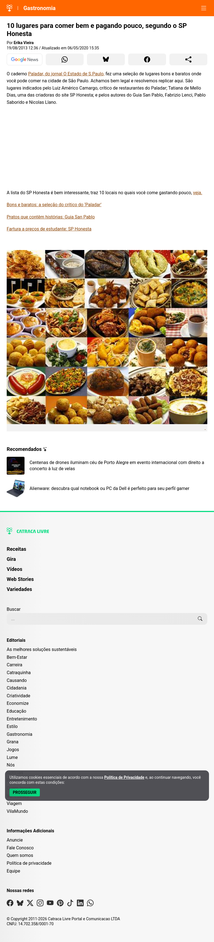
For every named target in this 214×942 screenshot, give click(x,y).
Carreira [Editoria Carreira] (14, 664)
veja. (197, 192)
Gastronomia (39, 8)
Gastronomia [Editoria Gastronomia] (19, 734)
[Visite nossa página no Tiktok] (70, 904)
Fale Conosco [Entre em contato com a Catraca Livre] (20, 847)
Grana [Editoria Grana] (12, 741)
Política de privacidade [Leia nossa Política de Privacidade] (29, 863)
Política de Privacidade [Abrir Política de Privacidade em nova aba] (124, 777)
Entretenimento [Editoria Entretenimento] (22, 719)
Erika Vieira (24, 42)
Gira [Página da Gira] (11, 559)
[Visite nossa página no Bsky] (20, 904)
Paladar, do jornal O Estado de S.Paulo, (66, 73)
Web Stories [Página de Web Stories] (20, 579)
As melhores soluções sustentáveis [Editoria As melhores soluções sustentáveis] (42, 649)
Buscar (14, 609)
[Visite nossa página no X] (30, 904)
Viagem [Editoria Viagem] (14, 803)
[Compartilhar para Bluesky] (106, 59)
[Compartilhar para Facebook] (147, 59)
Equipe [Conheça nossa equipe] (13, 871)
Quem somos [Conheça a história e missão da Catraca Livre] (20, 855)
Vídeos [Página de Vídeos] (14, 569)
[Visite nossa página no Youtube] (50, 904)
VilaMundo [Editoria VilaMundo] (17, 811)
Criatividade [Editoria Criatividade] (18, 695)
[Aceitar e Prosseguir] (24, 792)
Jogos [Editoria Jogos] (13, 749)
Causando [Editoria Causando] (17, 680)
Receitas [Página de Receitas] (16, 549)
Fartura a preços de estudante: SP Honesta (49, 229)
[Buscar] (200, 619)
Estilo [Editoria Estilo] (12, 726)
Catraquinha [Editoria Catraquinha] (19, 672)
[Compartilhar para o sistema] (188, 59)
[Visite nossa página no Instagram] (40, 904)
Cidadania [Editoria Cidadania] (16, 688)
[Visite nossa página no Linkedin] (80, 904)
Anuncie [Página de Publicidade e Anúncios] (15, 840)
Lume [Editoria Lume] (12, 757)
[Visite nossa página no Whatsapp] (90, 904)
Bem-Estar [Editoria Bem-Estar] (17, 657)
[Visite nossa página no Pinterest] (60, 904)
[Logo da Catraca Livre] (9, 8)
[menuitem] (107, 552)
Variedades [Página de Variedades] (19, 589)
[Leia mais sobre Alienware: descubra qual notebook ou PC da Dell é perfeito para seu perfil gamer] (107, 489)
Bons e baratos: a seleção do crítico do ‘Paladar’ (54, 204)
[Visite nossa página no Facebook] (10, 904)
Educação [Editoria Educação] (16, 711)
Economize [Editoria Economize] (18, 703)
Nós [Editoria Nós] (11, 765)
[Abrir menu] (203, 8)
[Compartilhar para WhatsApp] (65, 59)
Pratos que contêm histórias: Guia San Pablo (51, 217)
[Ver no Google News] (24, 59)
